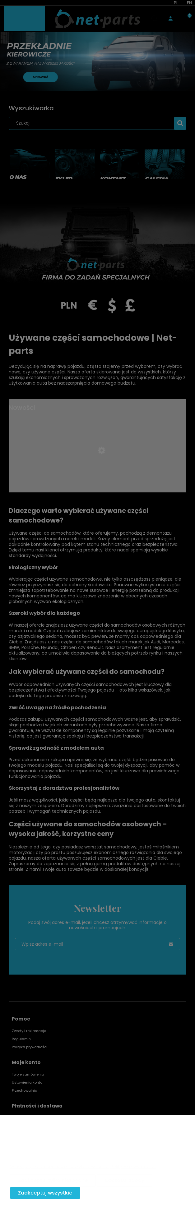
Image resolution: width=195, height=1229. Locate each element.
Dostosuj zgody (124, 1180)
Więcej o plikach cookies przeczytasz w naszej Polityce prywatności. (83, 1166)
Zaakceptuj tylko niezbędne (53, 1180)
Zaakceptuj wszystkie (45, 1192)
